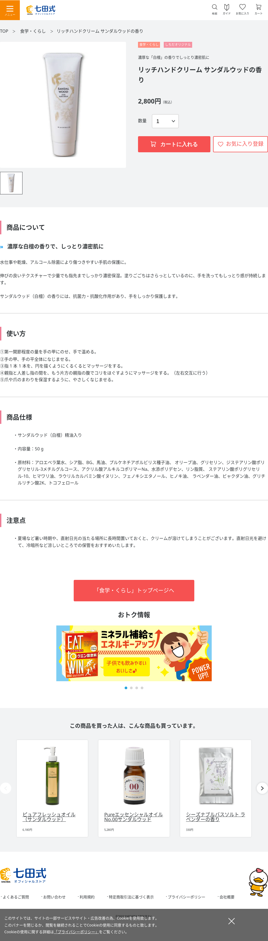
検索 (214, 13)
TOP (4, 31)
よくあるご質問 (16, 897)
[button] (126, 688)
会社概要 (226, 897)
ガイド (227, 13)
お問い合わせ (54, 897)
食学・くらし (33, 31)
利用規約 (87, 897)
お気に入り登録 (244, 143)
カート (259, 13)
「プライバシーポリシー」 (76, 931)
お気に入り (242, 13)
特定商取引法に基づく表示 (131, 897)
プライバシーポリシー (186, 897)
